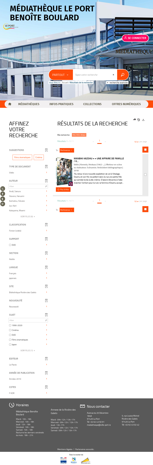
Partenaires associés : (85, 449)
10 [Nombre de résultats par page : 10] (135, 142)
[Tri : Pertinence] (67, 150)
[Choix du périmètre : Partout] (61, 74)
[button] (28, 104)
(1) (28, 350)
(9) (28, 216)
